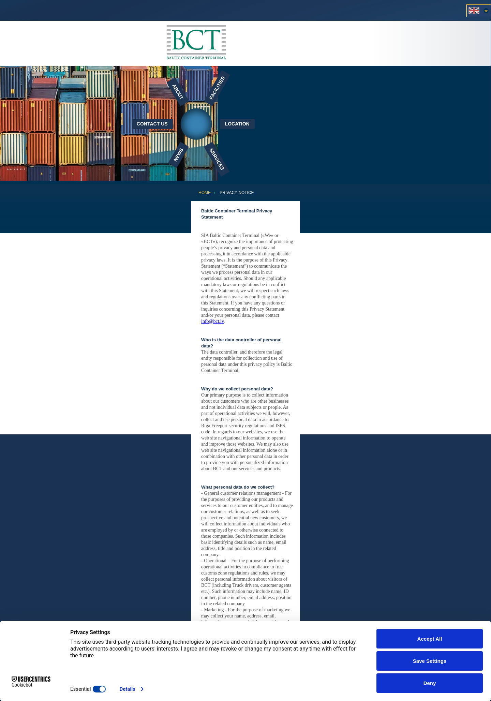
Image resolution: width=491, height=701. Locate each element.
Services (216, 159)
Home (204, 192)
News (178, 154)
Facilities (217, 87)
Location (237, 123)
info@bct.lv (212, 321)
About (177, 91)
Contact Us (152, 123)
